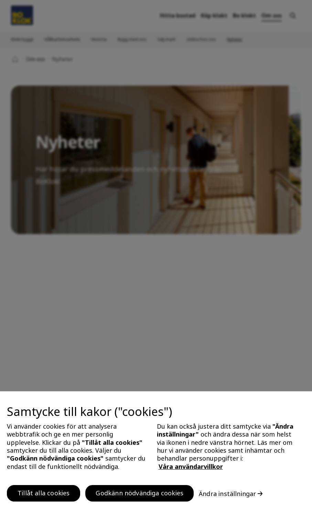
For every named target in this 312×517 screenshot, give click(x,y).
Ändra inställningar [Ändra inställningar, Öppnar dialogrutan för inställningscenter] (227, 496)
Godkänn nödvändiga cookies (139, 496)
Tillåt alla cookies (43, 496)
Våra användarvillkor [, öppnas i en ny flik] (191, 469)
